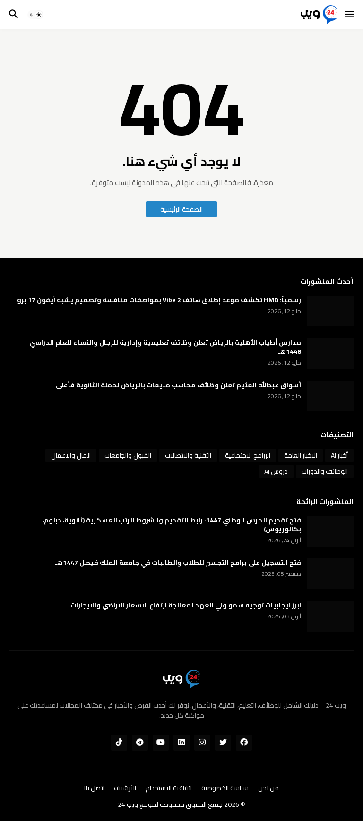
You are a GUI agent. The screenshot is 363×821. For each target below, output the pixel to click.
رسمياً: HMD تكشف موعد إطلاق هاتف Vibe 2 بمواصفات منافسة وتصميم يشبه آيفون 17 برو (159, 300)
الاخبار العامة (300, 455)
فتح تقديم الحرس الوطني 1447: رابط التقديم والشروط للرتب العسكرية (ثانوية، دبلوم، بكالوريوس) (172, 525)
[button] (350, 15)
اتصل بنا (94, 788)
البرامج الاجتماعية (247, 455)
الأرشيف (125, 788)
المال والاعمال (71, 455)
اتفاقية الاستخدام (169, 788)
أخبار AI (339, 455)
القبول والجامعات (127, 455)
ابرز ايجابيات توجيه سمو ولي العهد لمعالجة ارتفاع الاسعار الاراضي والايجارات (185, 605)
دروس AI (276, 471)
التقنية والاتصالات (188, 455)
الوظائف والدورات (325, 471)
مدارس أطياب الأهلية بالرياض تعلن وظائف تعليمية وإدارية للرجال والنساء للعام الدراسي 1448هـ (165, 347)
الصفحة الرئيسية (181, 209)
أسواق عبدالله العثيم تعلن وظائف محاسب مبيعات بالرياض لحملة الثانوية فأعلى (178, 385)
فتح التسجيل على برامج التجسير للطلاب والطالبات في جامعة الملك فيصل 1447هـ (178, 562)
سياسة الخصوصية (225, 788)
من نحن (268, 788)
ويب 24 (128, 804)
